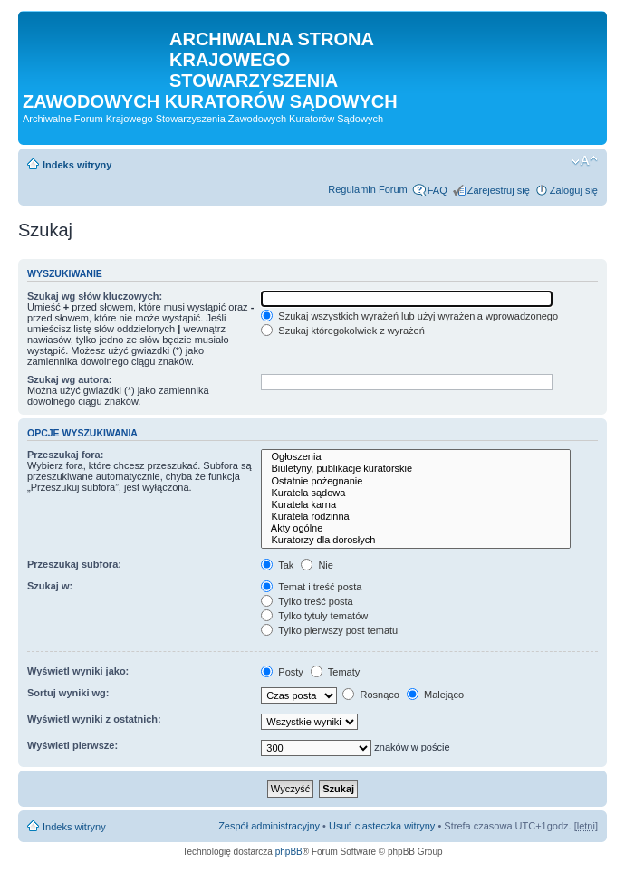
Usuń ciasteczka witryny (382, 825)
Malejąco (435, 694)
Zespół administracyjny (269, 825)
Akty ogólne (415, 528)
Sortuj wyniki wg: (68, 692)
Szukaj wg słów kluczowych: (94, 296)
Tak (277, 565)
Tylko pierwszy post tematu (329, 630)
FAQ (437, 190)
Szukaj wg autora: (69, 379)
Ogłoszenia (415, 457)
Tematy (335, 671)
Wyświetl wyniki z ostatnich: (94, 719)
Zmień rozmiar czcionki (585, 161)
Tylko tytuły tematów (314, 615)
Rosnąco (370, 694)
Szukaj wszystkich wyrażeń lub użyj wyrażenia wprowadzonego (409, 316)
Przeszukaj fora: (65, 454)
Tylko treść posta (306, 601)
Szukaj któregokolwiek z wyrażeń (342, 330)
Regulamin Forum (367, 189)
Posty (282, 671)
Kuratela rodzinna (415, 516)
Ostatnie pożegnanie (415, 481)
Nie (317, 565)
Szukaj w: (49, 585)
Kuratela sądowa (415, 493)
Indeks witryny (77, 164)
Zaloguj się (574, 190)
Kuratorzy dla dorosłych (415, 540)
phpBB (289, 852)
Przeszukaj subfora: (74, 564)
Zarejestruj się (498, 190)
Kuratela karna (415, 505)
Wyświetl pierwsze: (72, 745)
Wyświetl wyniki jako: (78, 671)
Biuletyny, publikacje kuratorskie (415, 468)
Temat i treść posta (311, 586)
